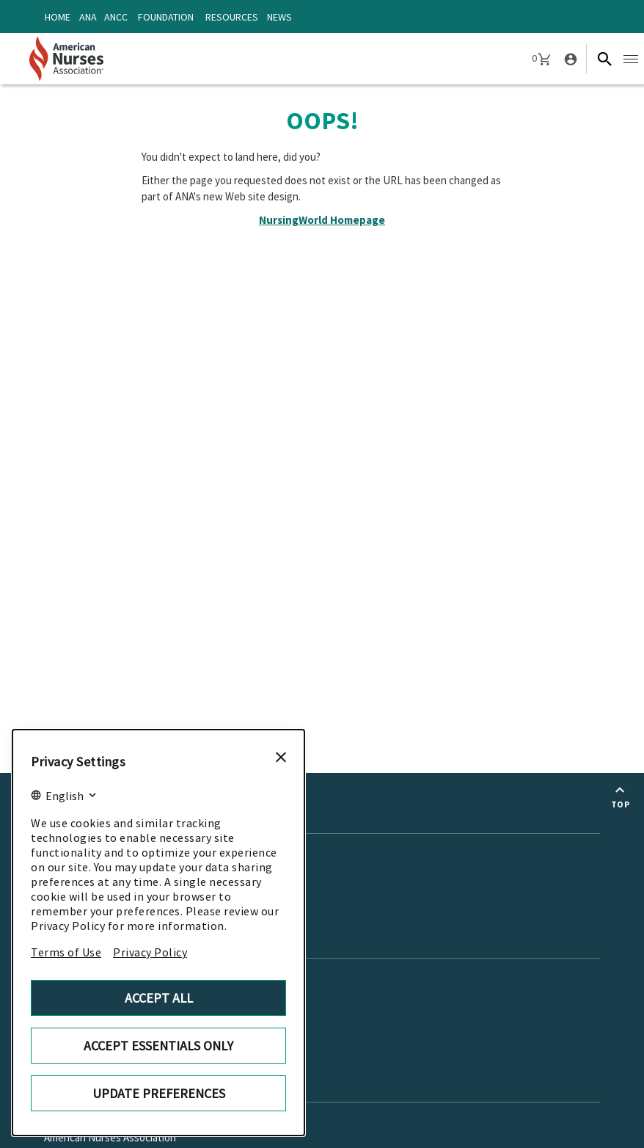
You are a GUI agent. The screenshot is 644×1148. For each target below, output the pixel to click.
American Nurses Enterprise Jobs (120, 974)
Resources (231, 16)
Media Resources (83, 869)
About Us (70, 1079)
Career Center (76, 1033)
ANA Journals (74, 889)
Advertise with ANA (88, 993)
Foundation (166, 16)
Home (57, 16)
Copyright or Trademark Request (119, 1013)
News (279, 16)
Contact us (76, 935)
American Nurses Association (110, 1137)
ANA (88, 16)
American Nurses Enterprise (108, 1118)
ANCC (116, 16)
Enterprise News (82, 849)
